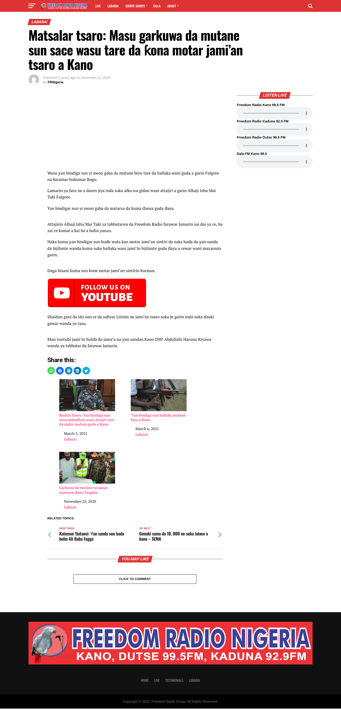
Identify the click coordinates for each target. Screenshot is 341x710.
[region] (135, 130)
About (171, 5)
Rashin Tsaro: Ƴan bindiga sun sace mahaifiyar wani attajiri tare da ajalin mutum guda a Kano (87, 403)
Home (144, 681)
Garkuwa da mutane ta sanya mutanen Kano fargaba (87, 473)
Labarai (112, 5)
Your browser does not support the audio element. (275, 113)
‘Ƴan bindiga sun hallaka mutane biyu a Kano (159, 400)
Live (98, 5)
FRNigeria (55, 82)
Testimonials (174, 681)
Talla (157, 5)
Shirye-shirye (135, 5)
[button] (51, 370)
